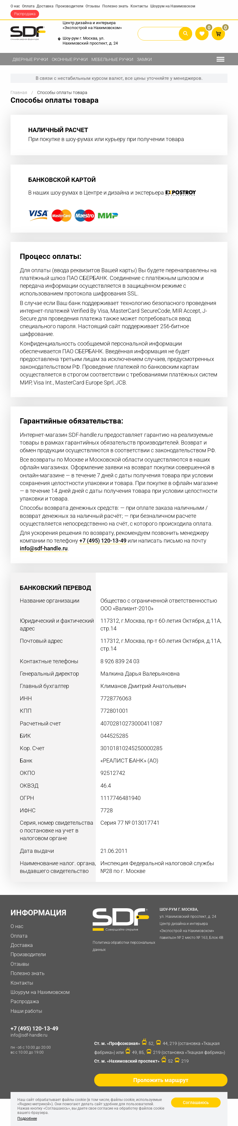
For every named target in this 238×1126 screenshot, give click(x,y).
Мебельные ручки (112, 59)
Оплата (28, 6)
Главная (19, 92)
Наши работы (26, 1011)
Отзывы (93, 6)
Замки (144, 59)
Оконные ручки (70, 59)
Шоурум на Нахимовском (172, 6)
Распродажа (24, 14)
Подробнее (27, 1118)
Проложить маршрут (160, 1080)
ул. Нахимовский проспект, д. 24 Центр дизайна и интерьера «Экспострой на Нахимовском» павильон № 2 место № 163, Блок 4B (192, 923)
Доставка (45, 6)
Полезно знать (115, 6)
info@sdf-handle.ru (44, 548)
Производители (69, 6)
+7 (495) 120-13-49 (102, 541)
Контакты (139, 6)
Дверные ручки (30, 59)
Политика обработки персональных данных (124, 946)
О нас (15, 6)
